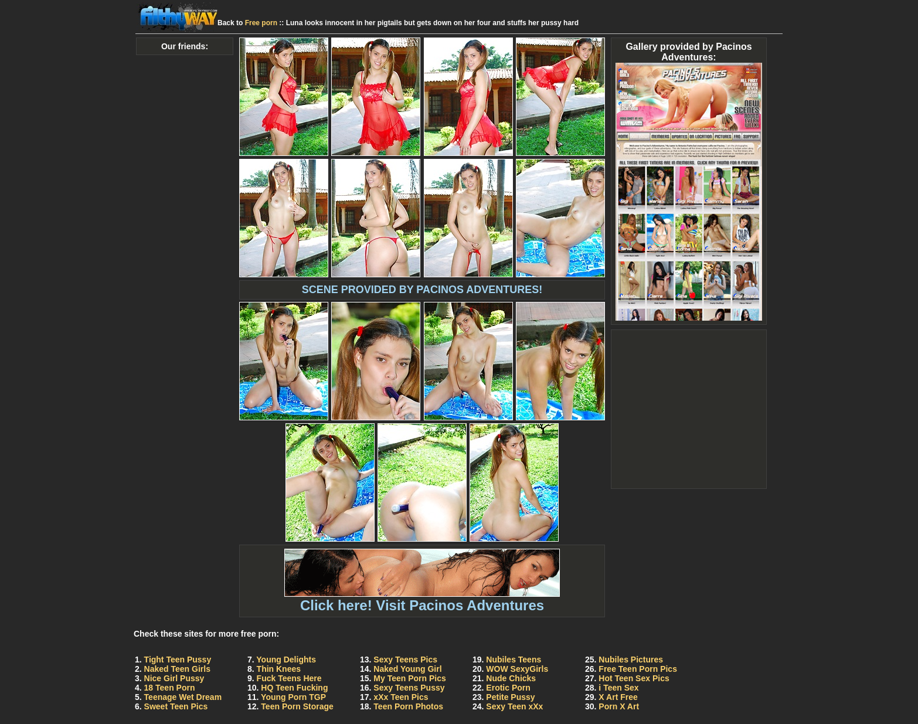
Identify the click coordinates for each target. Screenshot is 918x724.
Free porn (261, 23)
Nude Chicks (511, 678)
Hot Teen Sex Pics (634, 678)
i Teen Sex (618, 687)
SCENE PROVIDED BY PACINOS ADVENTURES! (422, 289)
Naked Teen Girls (177, 669)
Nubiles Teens (513, 659)
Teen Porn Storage (297, 706)
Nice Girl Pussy (174, 678)
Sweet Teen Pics (176, 706)
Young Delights (286, 659)
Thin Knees (279, 669)
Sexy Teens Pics (405, 659)
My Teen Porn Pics (409, 678)
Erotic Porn (508, 687)
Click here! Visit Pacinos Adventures (422, 598)
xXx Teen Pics (400, 697)
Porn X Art (619, 706)
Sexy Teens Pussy (408, 687)
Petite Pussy (510, 697)
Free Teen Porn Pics (638, 669)
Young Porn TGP (293, 697)
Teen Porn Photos (408, 706)
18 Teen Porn (169, 687)
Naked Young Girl (407, 669)
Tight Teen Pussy (178, 659)
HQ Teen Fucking (294, 687)
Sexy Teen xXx (514, 706)
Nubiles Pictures (631, 659)
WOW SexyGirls (517, 669)
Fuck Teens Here (289, 678)
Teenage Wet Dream (183, 697)
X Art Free (618, 697)
